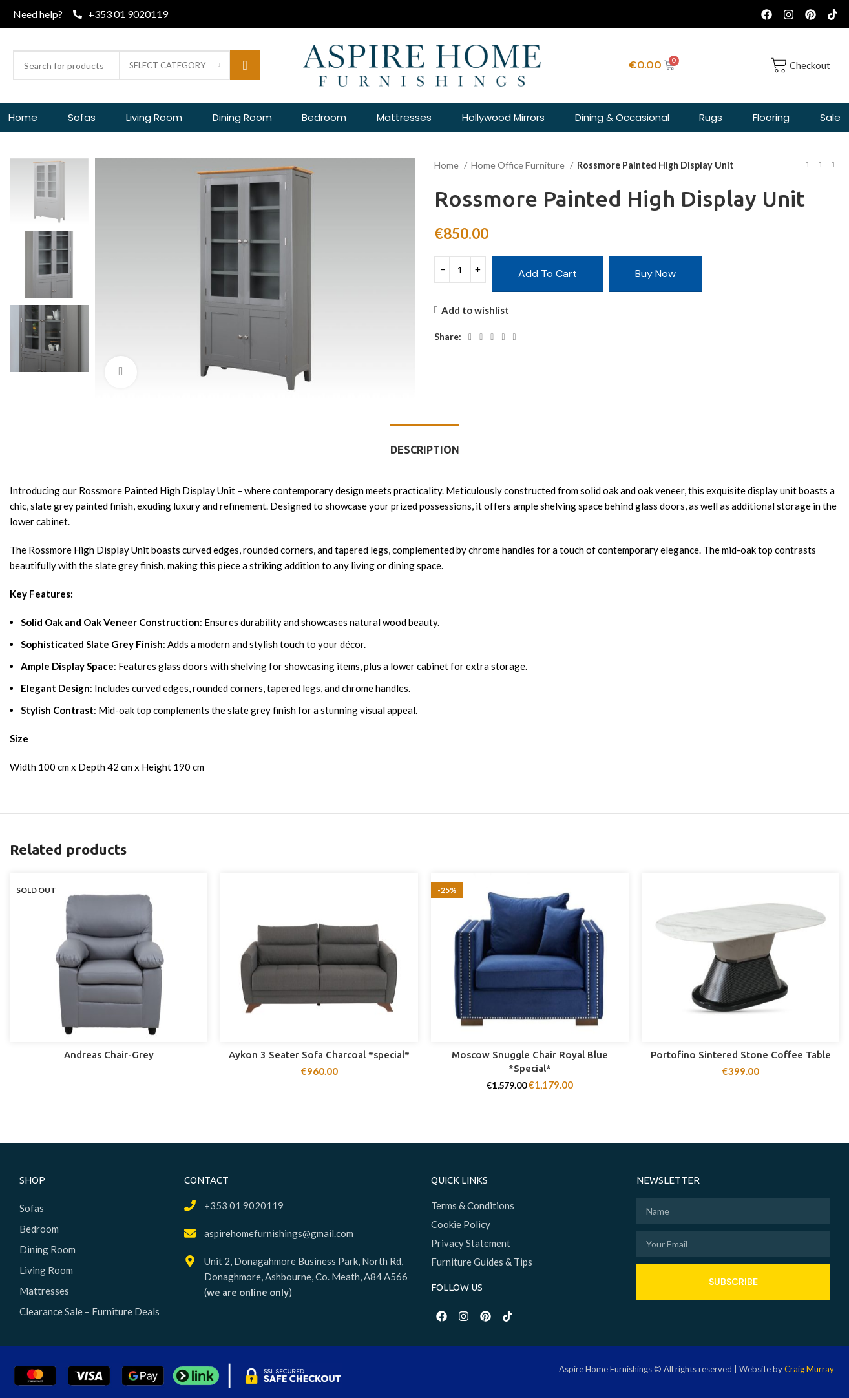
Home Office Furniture (519, 165)
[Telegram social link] (514, 337)
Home (447, 165)
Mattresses (404, 117)
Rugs (710, 117)
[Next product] (832, 165)
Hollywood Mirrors (503, 117)
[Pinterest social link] (492, 337)
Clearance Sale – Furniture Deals (89, 1311)
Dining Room (242, 117)
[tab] (424, 443)
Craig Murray (809, 1369)
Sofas (82, 117)
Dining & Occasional (622, 117)
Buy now (655, 273)
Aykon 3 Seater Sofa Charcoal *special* (319, 1054)
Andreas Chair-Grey (109, 1054)
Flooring (771, 117)
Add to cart (547, 273)
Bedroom (324, 117)
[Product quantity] (460, 269)
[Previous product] (807, 165)
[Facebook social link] (470, 337)
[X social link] (481, 337)
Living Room (154, 117)
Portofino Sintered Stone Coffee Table (741, 1054)
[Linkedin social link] (503, 337)
